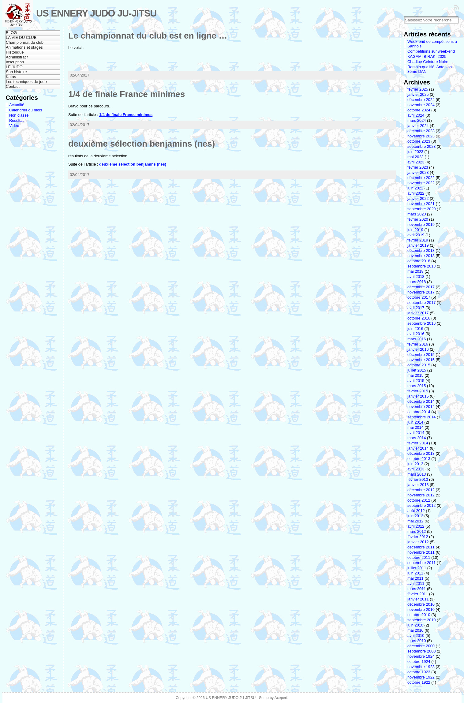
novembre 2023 (421, 136)
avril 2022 (416, 193)
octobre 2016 (418, 318)
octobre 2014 (418, 411)
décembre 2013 (421, 453)
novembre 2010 (421, 609)
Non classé (18, 115)
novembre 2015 (421, 359)
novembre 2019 (421, 224)
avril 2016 (416, 333)
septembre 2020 (421, 209)
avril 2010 (416, 635)
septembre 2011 (421, 562)
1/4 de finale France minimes (126, 94)
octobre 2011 (418, 557)
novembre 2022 (421, 183)
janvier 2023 (418, 172)
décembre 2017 (421, 287)
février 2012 (417, 536)
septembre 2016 (421, 323)
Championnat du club (24, 42)
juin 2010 (415, 625)
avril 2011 (416, 583)
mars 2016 (416, 339)
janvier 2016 (418, 349)
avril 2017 (416, 307)
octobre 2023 (418, 141)
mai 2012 (415, 521)
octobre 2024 (418, 110)
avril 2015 (416, 380)
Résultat (16, 120)
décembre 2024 (421, 99)
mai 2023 (415, 157)
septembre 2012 (421, 505)
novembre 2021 (421, 203)
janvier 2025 (418, 94)
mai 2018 (415, 271)
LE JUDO (14, 67)
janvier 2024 (418, 125)
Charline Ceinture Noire (427, 61)
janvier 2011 (418, 599)
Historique (15, 52)
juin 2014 (415, 422)
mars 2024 (416, 120)
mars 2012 (416, 531)
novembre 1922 (421, 677)
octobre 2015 (418, 365)
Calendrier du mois (25, 110)
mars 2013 (416, 474)
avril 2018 (416, 276)
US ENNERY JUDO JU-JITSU (96, 13)
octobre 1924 (418, 661)
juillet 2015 (416, 370)
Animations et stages (24, 47)
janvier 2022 (418, 198)
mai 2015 (415, 375)
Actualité (16, 105)
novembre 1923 (421, 666)
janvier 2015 (418, 396)
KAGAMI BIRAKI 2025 (426, 56)
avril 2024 (416, 115)
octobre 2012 (418, 500)
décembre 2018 (421, 250)
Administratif (17, 57)
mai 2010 (415, 630)
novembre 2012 (421, 495)
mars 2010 (416, 640)
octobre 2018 (418, 261)
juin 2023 (415, 151)
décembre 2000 (421, 646)
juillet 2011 (416, 568)
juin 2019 (415, 229)
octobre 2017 (418, 297)
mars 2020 (416, 214)
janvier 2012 (418, 542)
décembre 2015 (421, 354)
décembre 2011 (421, 547)
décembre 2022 (421, 177)
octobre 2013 (418, 458)
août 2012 (416, 510)
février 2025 (417, 89)
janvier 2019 (418, 245)
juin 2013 (415, 464)
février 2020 (417, 219)
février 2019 (417, 240)
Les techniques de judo (26, 81)
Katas (11, 76)
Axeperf (281, 698)
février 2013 (417, 479)
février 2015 (417, 391)
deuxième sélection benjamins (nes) (141, 143)
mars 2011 (416, 588)
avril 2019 (416, 235)
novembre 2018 (421, 255)
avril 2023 (416, 162)
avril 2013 (416, 469)
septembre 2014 (421, 417)
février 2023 (417, 167)
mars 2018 (416, 281)
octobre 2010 (418, 614)
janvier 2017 (418, 313)
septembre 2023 (421, 146)
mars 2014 (416, 438)
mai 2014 (415, 427)
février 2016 (417, 344)
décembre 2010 (421, 604)
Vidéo (14, 125)
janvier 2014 (418, 448)
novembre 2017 (421, 292)
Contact (13, 86)
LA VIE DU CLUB (21, 37)
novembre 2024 (421, 105)
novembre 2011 (421, 552)
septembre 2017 (421, 302)
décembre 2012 (421, 490)
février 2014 (417, 443)
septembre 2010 (421, 620)
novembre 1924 (421, 656)
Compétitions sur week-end (431, 51)
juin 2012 (415, 516)
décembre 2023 (421, 131)
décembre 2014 (421, 401)
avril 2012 (416, 526)
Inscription (15, 62)
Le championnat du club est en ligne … (147, 35)
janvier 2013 (418, 484)
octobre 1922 (418, 682)
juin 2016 (415, 328)
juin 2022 (415, 188)
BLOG (11, 32)
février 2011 (417, 594)
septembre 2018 (421, 266)
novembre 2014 (421, 406)
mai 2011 (415, 578)
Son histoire (16, 71)
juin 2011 (415, 573)
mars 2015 (416, 385)
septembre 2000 (421, 651)
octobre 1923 (418, 672)
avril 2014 (416, 432)
